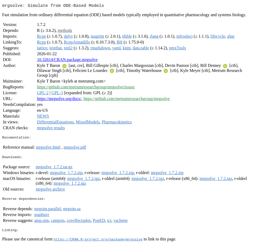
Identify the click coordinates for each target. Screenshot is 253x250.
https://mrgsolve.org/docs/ (59, 99)
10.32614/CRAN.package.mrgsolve (67, 60)
